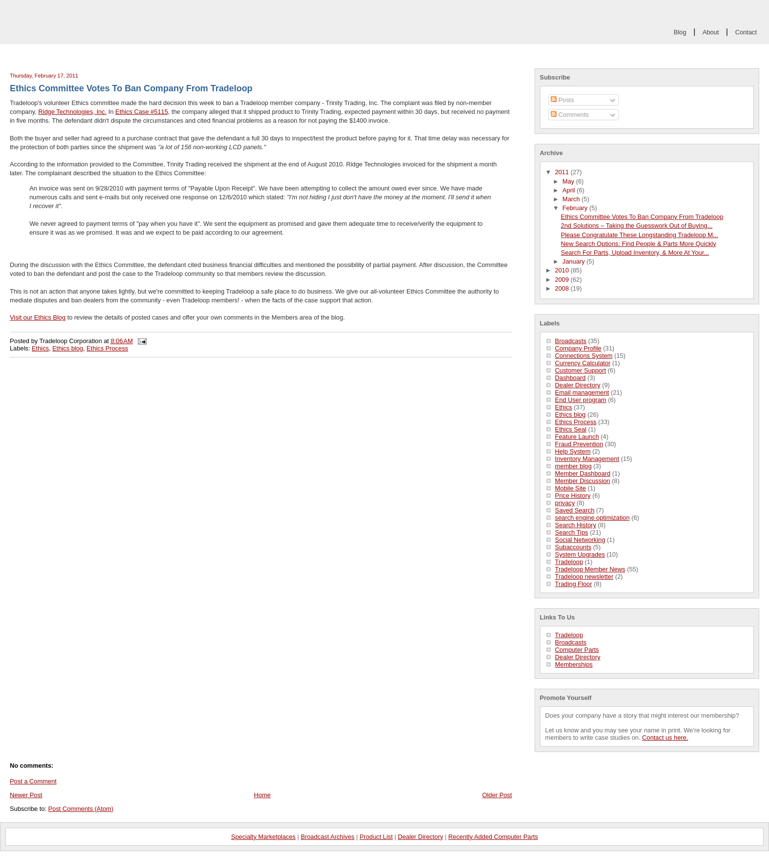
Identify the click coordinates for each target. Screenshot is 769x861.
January (575, 261)
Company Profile (578, 348)
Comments (570, 114)
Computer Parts (577, 649)
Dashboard (570, 377)
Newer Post (26, 795)
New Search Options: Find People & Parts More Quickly (639, 243)
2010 (562, 270)
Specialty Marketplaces (263, 836)
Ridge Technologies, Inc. (72, 111)
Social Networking (580, 539)
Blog (680, 32)
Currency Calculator (583, 363)
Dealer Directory (577, 385)
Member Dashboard (583, 473)
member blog (573, 466)
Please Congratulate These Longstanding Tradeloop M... (639, 235)
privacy (565, 503)
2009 (562, 279)
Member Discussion (582, 480)
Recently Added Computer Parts (493, 836)
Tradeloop (569, 561)
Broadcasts (571, 341)
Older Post (497, 795)
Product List (376, 836)
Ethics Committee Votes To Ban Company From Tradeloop (642, 216)
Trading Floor (573, 584)
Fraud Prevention (579, 444)
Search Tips (572, 532)
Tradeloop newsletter (584, 576)
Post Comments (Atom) (80, 808)
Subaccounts (573, 547)
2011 (562, 172)
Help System (573, 451)
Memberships (574, 664)
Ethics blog (570, 414)
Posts (562, 100)
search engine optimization (592, 517)
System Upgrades (580, 554)
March (572, 199)
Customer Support (580, 370)
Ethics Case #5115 (141, 111)
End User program (581, 400)
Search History (575, 525)
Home (262, 795)
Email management (582, 392)
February (576, 208)
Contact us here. (665, 737)
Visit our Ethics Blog (38, 317)
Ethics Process (576, 422)
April (570, 190)
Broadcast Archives (328, 836)
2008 (562, 288)
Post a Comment (33, 781)
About (710, 32)
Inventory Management (587, 458)
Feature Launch (577, 436)
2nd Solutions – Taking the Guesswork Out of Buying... (637, 225)
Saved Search (574, 510)
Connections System (584, 355)
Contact (746, 32)
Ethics (563, 407)
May (569, 181)
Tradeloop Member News (590, 569)
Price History (573, 495)
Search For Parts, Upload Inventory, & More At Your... (635, 252)
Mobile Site (570, 488)
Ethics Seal (571, 429)
